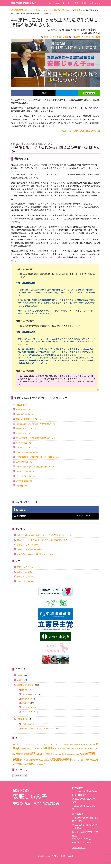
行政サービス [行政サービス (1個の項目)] (76, 760)
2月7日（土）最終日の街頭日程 (29, 549)
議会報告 (96, 37)
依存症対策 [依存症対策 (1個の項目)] (81, 744)
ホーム (48, 3)
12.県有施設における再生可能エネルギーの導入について (38, 457)
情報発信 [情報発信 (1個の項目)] (78, 749)
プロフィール (59, 3)
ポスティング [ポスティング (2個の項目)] (58, 744)
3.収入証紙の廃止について (26, 414)
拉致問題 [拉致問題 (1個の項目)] (90, 749)
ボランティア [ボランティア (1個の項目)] (50, 744)
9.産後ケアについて (23, 443)
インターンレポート (28, 712)
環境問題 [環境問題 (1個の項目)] (71, 754)
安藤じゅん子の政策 (25, 577)
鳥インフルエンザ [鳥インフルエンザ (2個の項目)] (38, 764)
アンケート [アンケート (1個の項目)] (27, 744)
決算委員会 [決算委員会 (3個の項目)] (49, 754)
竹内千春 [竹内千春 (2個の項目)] (27, 760)
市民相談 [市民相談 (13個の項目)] (47, 748)
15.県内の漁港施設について (26, 471)
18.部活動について (23, 486)
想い (69, 3)
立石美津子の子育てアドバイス (32, 724)
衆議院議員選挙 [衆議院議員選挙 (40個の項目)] (61, 759)
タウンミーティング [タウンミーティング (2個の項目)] (38, 744)
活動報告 (20, 675)
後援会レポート (26, 699)
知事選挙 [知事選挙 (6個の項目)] (84, 754)
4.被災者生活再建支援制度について (29, 419)
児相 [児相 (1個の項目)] (94, 744)
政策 (76, 3)
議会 (46, 37)
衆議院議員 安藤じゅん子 (23, 3)
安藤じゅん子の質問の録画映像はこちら (81, 131)
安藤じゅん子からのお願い (27, 545)
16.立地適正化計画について (26, 476)
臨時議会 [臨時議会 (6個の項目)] (34, 760)
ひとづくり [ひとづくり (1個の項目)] (20, 744)
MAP (74, 835)
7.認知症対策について (24, 433)
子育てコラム (22, 719)
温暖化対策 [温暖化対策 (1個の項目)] (57, 754)
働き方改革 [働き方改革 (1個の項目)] (89, 744)
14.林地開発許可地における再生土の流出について (35, 467)
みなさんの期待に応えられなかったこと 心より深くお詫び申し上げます (45, 535)
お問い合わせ (95, 3)
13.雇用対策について (24, 462)
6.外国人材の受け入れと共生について (30, 428)
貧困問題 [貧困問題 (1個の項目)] (24, 764)
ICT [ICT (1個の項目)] (15, 744)
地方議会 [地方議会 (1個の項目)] (23, 749)
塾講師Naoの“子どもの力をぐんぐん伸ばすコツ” (38, 728)
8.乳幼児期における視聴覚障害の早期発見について (35, 438)
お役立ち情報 (26, 703)
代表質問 (52, 37)
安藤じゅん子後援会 (25, 581)
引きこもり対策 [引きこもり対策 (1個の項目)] (70, 749)
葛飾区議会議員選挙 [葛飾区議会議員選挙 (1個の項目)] (45, 760)
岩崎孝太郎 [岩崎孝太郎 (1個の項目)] (38, 749)
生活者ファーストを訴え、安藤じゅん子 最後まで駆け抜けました (42, 540)
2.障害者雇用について (24, 410)
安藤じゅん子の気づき (29, 694)
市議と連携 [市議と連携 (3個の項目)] (57, 749)
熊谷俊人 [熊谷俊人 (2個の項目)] (65, 754)
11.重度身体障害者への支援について (30, 452)
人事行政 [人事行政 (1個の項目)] (66, 744)
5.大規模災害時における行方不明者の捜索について (35, 424)
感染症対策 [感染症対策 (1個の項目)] (84, 749)
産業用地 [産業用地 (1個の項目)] (77, 754)
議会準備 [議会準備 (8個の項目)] (16, 764)
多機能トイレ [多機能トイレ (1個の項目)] (31, 749)
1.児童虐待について (23, 405)
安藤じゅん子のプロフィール (28, 567)
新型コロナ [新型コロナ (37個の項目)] (37, 753)
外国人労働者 (63, 37)
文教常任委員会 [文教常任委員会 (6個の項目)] (23, 754)
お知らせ (20, 680)
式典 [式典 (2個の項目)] (63, 749)
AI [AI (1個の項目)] (13, 744)
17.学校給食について (24, 481)
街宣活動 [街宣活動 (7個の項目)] (85, 759)
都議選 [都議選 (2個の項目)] (29, 764)
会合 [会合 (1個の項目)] (76, 744)
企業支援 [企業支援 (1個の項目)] (72, 744)
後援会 (84, 3)
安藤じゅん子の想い (25, 572)
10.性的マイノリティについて (27, 448)
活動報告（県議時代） (82, 37)
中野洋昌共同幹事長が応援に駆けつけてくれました (37, 554)
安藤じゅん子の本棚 (28, 707)
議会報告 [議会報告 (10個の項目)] (94, 759)
